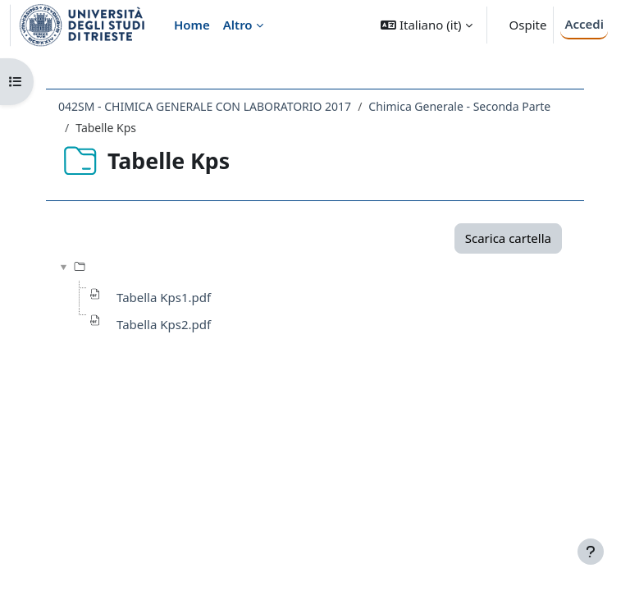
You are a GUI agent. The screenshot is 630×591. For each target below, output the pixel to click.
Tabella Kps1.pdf (163, 297)
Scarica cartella (508, 238)
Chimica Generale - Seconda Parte (459, 106)
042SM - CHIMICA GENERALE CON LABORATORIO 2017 (204, 106)
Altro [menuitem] (238, 24)
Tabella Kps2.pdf (163, 324)
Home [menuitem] (192, 24)
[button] (426, 25)
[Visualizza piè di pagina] (591, 551)
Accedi (584, 24)
